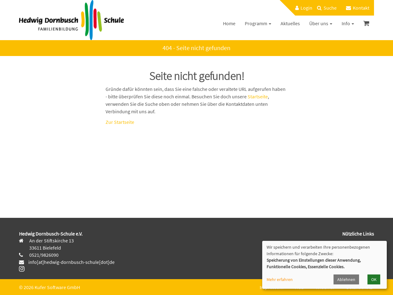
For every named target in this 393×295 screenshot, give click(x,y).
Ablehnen (346, 279)
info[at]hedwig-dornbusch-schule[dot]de (71, 262)
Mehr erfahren (280, 279)
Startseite (258, 96)
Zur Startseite (120, 122)
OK (373, 279)
